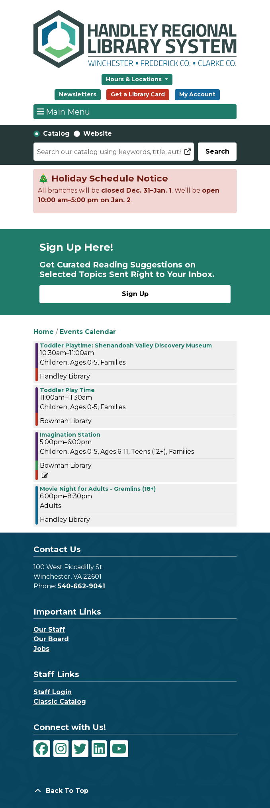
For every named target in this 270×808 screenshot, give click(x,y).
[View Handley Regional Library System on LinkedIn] (99, 748)
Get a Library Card (138, 94)
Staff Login (52, 692)
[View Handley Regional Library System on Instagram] (60, 748)
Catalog (56, 133)
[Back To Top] (135, 791)
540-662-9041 (81, 586)
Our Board (51, 639)
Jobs (41, 648)
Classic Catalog (59, 701)
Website (97, 133)
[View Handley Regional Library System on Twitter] (80, 748)
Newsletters (77, 94)
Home (43, 332)
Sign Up (135, 294)
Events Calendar (88, 332)
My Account (197, 94)
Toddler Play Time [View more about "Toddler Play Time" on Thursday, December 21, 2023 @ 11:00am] (67, 390)
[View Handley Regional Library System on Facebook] (41, 748)
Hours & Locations (134, 79)
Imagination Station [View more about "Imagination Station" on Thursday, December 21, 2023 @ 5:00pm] (70, 434)
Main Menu (63, 111)
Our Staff (49, 629)
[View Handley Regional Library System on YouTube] (119, 748)
